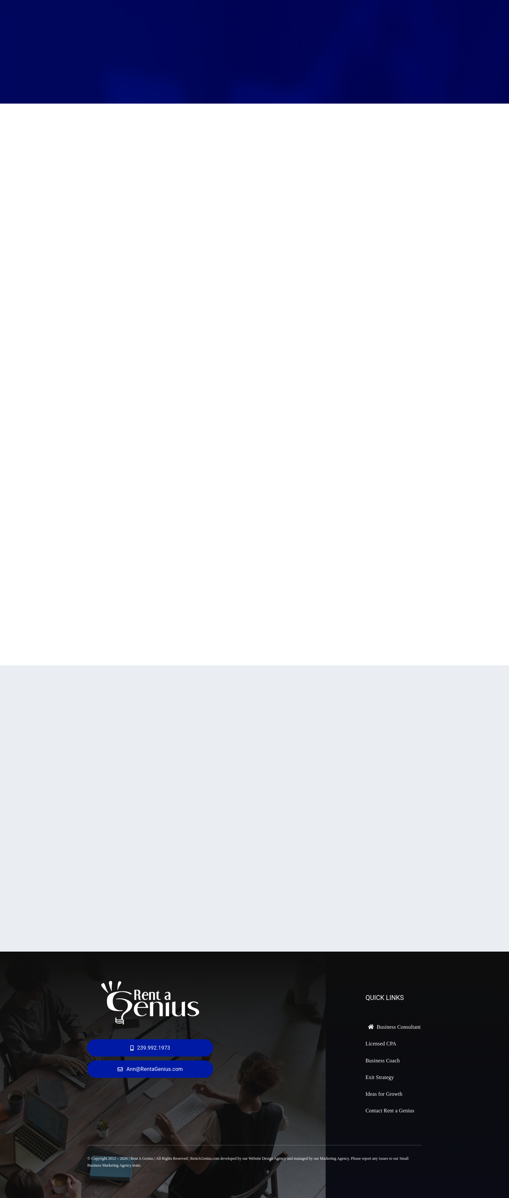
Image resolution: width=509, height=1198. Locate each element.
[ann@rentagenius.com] (150, 1069)
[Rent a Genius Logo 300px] (150, 984)
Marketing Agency (334, 1158)
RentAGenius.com (204, 1158)
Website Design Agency (267, 1158)
